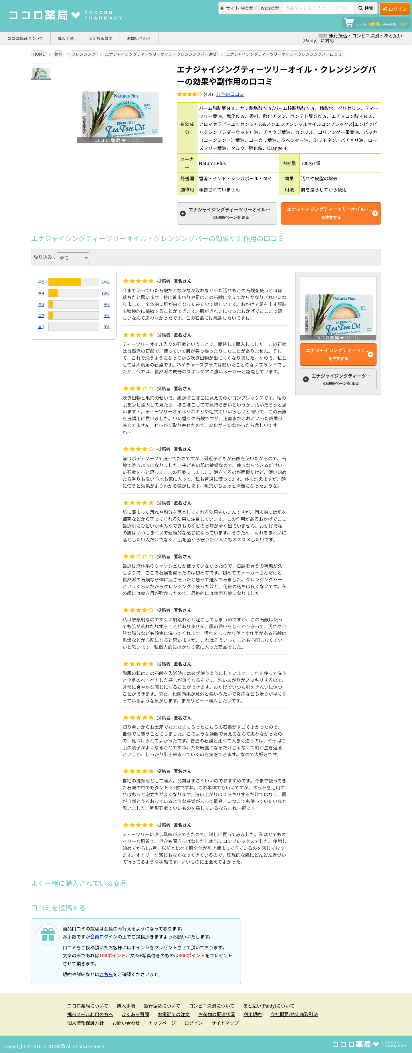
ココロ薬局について (25, 38)
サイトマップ (225, 1022)
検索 (366, 8)
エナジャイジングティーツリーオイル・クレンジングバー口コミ (284, 54)
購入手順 (66, 38)
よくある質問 (100, 38)
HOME (39, 54)
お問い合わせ (139, 38)
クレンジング (84, 54)
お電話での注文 (174, 1014)
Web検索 (267, 8)
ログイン (395, 8)
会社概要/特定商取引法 (294, 1014)
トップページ (162, 1022)
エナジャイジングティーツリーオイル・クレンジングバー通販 (161, 54)
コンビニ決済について (212, 1005)
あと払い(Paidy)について (268, 1005)
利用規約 (252, 1014)
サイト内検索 (236, 8)
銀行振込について (162, 1005)
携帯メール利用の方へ (90, 1014)
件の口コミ (230, 94)
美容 (58, 54)
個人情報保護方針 (85, 1022)
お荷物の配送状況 (216, 1014)
